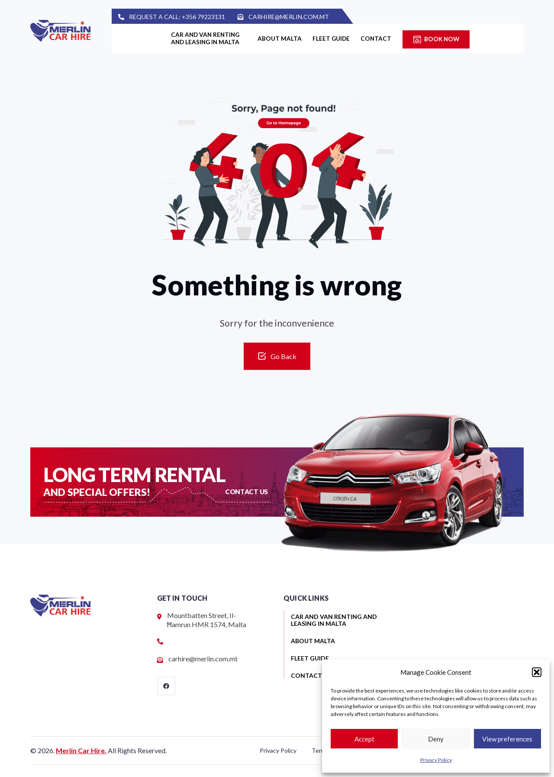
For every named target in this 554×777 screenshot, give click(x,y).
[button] (536, 672)
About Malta (281, 38)
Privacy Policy (436, 760)
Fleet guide (339, 38)
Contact (391, 38)
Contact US (247, 491)
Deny (436, 739)
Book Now (461, 38)
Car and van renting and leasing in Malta (200, 39)
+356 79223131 (220, 16)
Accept (364, 739)
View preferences (507, 739)
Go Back (283, 356)
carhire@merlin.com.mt (306, 16)
